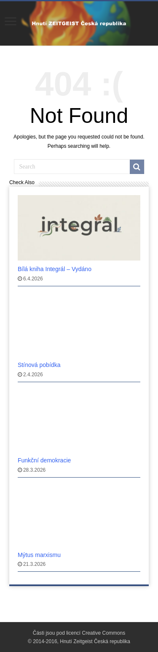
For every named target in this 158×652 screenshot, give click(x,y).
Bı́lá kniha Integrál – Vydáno (54, 269)
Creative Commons (104, 633)
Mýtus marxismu (39, 554)
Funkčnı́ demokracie (44, 460)
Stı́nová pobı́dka (39, 364)
